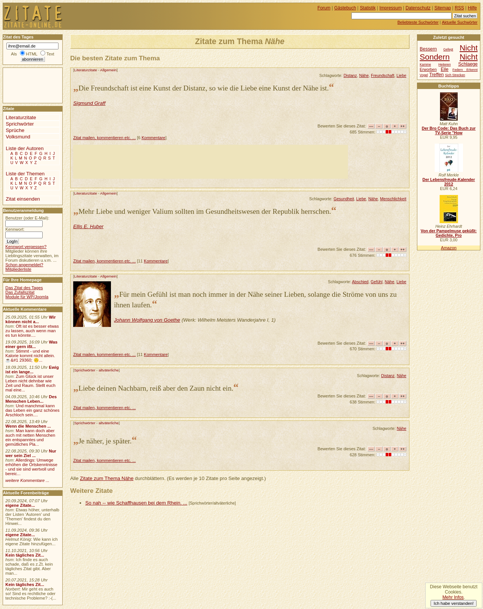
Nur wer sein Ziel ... (30, 453)
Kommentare (153, 137)
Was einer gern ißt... (31, 344)
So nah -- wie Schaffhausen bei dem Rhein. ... (136, 503)
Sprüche (15, 130)
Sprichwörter (84, 370)
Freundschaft (382, 75)
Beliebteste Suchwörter (417, 22)
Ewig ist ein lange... (32, 369)
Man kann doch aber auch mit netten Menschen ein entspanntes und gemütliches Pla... (30, 437)
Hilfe (472, 8)
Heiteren (444, 64)
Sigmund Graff (89, 103)
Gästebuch (345, 8)
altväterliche (108, 370)
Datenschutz (418, 8)
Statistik (368, 8)
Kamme (425, 64)
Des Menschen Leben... (31, 398)
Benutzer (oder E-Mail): (27, 218)
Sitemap (442, 8)
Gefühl (376, 281)
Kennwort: (15, 229)
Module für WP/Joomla (26, 297)
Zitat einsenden (23, 199)
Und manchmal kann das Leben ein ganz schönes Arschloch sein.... (32, 410)
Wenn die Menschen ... (28, 426)
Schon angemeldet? (24, 264)
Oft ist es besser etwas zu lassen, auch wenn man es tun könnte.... (32, 330)
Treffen (436, 74)
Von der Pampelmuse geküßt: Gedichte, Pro (449, 233)
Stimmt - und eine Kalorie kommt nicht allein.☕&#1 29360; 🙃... (30, 355)
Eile (445, 69)
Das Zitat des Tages (24, 287)
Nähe (364, 75)
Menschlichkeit (393, 198)
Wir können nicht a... (30, 319)
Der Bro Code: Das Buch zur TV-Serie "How (449, 130)
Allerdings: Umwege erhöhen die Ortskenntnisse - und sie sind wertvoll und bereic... (31, 467)
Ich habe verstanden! (454, 603)
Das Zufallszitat (19, 292)
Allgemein (108, 70)
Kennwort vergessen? (25, 246)
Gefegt (448, 49)
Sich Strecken (455, 75)
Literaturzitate (85, 70)
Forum (324, 8)
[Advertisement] (210, 162)
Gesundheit (344, 198)
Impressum (391, 8)
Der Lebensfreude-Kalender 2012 (448, 181)
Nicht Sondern (448, 52)
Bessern (428, 49)
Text (50, 54)
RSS (459, 8)
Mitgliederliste (18, 269)
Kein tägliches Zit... (24, 555)
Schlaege (467, 64)
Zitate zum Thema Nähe (107, 478)
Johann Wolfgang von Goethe (147, 320)
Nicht (469, 56)
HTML (31, 54)
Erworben (428, 69)
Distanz (350, 75)
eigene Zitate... (20, 505)
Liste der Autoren (24, 148)
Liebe (401, 75)
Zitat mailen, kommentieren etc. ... (104, 137)
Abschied (360, 281)
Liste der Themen (25, 173)
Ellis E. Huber (88, 226)
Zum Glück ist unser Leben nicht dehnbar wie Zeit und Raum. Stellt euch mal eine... (30, 383)
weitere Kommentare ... (27, 480)
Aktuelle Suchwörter (459, 22)
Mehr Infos (452, 597)
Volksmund (18, 137)
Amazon (448, 247)
